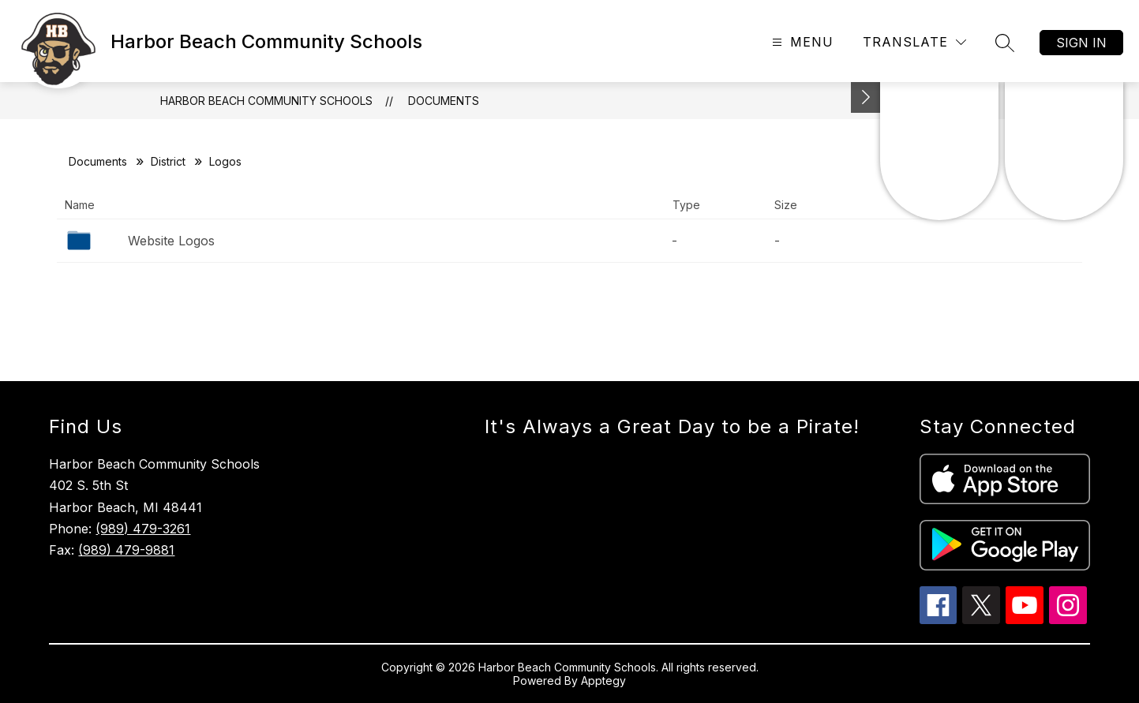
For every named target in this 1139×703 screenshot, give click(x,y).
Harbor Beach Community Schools (266, 100)
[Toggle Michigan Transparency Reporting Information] (866, 97)
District (168, 161)
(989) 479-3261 (143, 529)
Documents (443, 100)
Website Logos (171, 241)
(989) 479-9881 (126, 550)
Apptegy (603, 680)
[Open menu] (801, 42)
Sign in (1081, 42)
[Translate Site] (914, 42)
